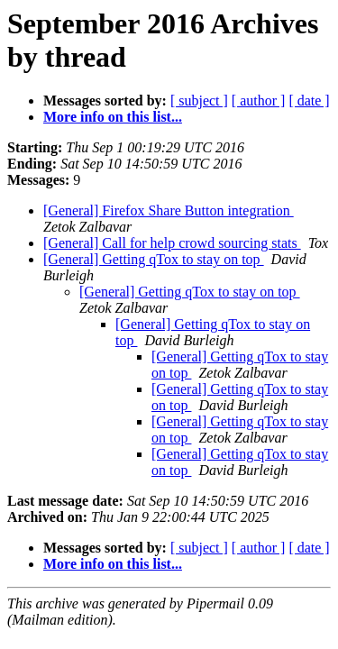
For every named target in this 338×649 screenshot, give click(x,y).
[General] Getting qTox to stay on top (153, 259)
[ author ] (259, 100)
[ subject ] (199, 100)
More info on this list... (112, 116)
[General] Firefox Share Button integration (168, 210)
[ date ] (308, 100)
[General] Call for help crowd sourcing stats (172, 243)
